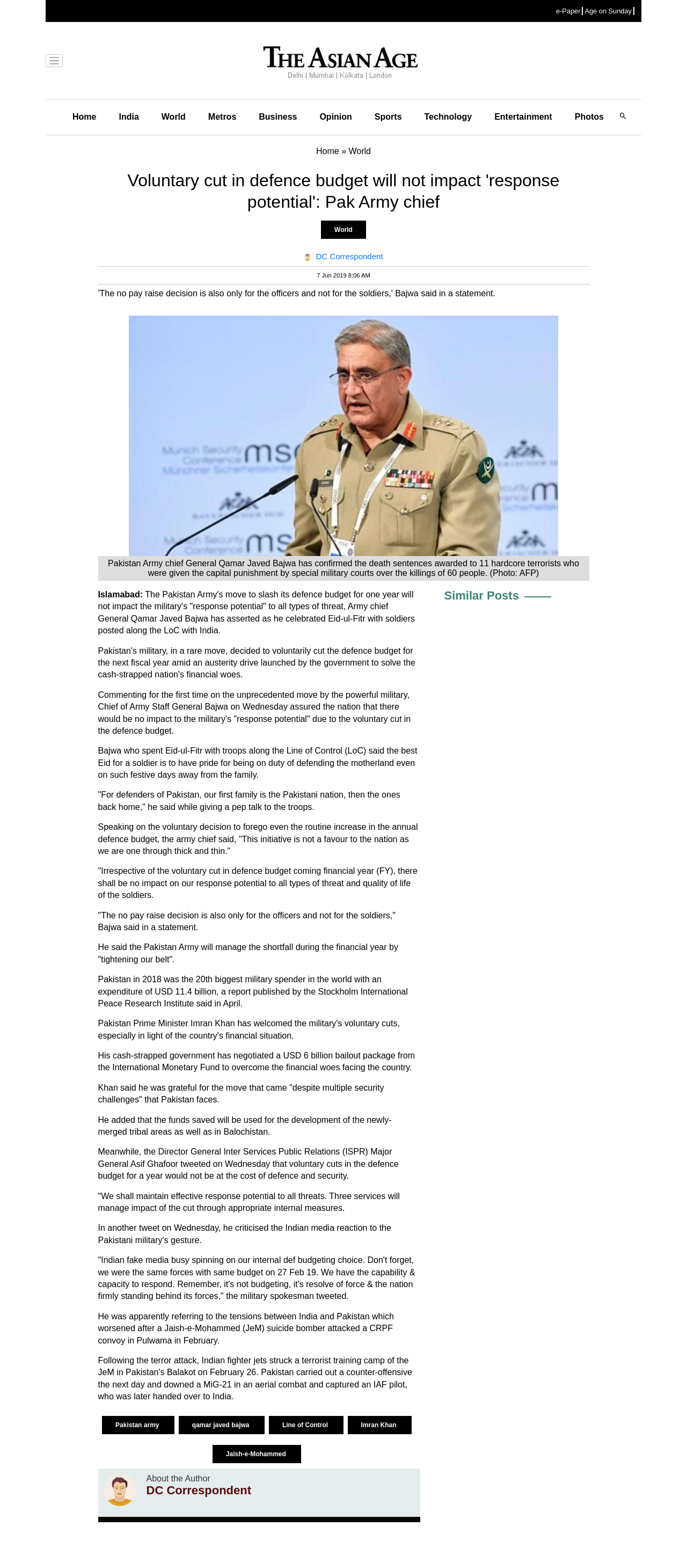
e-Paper (568, 11)
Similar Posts (481, 595)
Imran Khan (379, 1425)
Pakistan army (138, 1425)
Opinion (335, 116)
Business (278, 116)
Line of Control (306, 1425)
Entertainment (523, 116)
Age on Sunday (608, 11)
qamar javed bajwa (221, 1425)
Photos (589, 116)
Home (84, 116)
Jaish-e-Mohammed (257, 1454)
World (174, 116)
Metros (222, 116)
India (128, 116)
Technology (448, 116)
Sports (388, 116)
